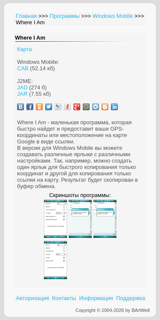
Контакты (64, 298)
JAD (22, 87)
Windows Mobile (113, 16)
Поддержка (130, 298)
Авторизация (32, 298)
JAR (22, 94)
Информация (96, 298)
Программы (64, 16)
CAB (23, 68)
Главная (26, 16)
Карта (24, 49)
